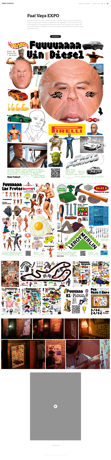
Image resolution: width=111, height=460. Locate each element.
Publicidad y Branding (84, 3)
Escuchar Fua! (55, 36)
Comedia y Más (96, 3)
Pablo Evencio (8, 3)
